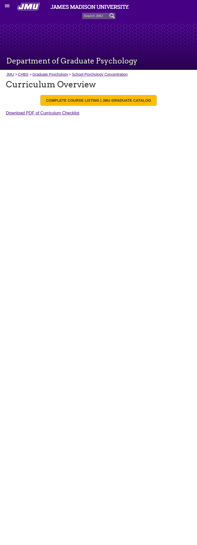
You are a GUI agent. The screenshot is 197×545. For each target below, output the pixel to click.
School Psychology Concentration (100, 74)
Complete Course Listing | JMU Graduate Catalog (98, 100)
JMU (10, 74)
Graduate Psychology (50, 74)
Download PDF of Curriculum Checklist (42, 113)
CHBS (23, 74)
